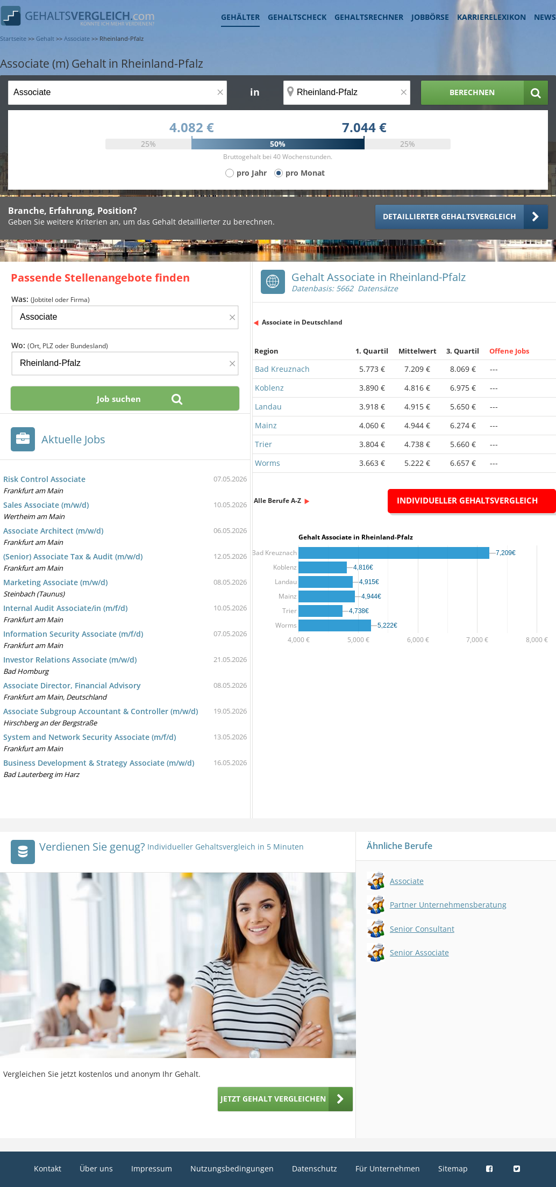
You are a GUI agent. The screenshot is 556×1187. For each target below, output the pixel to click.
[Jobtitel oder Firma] (125, 317)
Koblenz (269, 388)
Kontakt (47, 1168)
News (545, 17)
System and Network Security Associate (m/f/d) (89, 737)
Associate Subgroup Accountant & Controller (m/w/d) (100, 711)
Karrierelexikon (491, 17)
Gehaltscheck (297, 17)
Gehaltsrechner (368, 17)
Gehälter (240, 17)
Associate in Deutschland (302, 322)
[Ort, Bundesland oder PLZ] (346, 93)
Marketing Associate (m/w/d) (55, 582)
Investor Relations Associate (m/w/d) (70, 659)
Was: (50, 299)
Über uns (96, 1168)
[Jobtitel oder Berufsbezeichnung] (117, 93)
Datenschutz (314, 1168)
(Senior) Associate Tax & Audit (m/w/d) (72, 556)
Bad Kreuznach (282, 369)
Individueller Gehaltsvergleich (467, 500)
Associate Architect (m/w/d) (53, 531)
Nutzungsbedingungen (232, 1168)
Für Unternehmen (387, 1168)
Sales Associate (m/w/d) (46, 505)
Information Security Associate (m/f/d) (73, 634)
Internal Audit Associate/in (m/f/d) (65, 608)
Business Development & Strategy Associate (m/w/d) (98, 763)
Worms (267, 463)
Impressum (151, 1168)
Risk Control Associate (44, 479)
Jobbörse (430, 17)
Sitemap (453, 1168)
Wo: (59, 345)
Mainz (266, 425)
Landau (268, 406)
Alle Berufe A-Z (277, 500)
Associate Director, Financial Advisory (72, 685)
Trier (263, 444)
